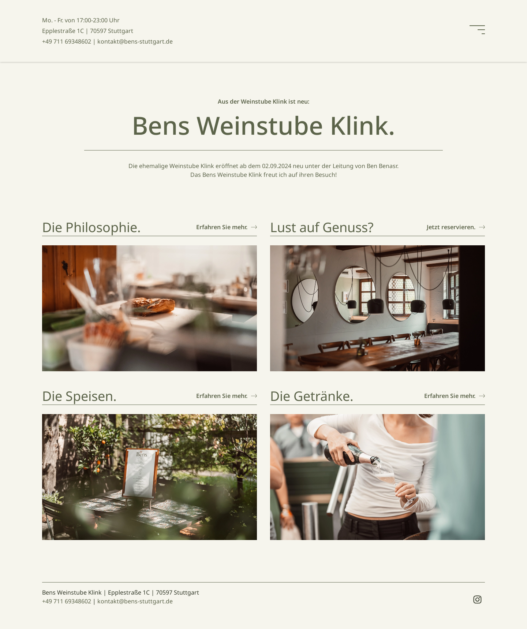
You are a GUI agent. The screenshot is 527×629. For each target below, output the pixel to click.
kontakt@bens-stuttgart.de (135, 601)
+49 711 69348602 (66, 601)
